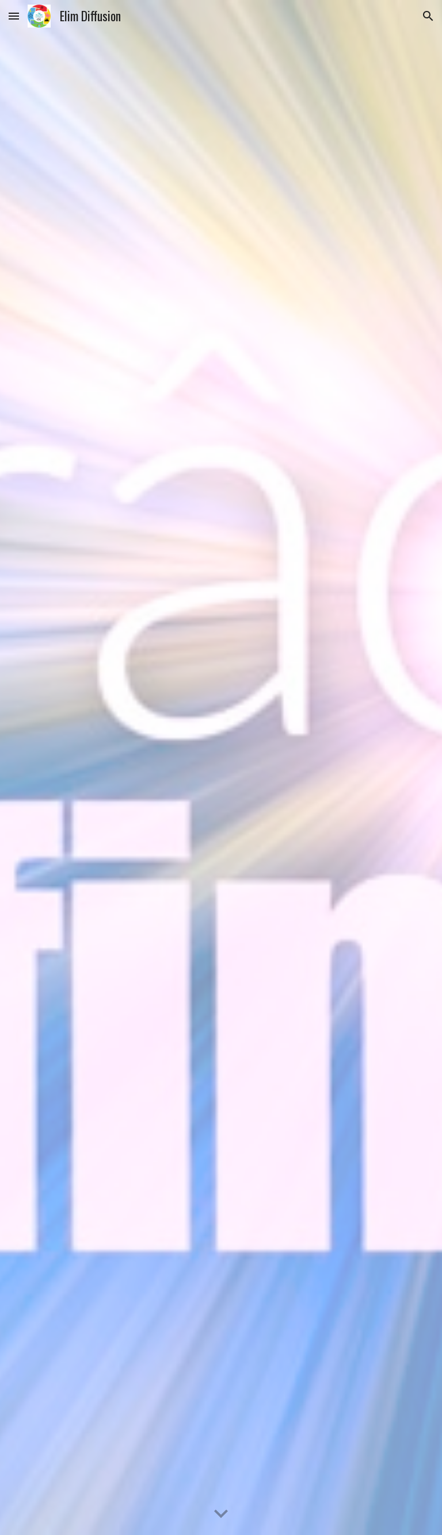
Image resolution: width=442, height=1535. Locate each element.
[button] (14, 16)
